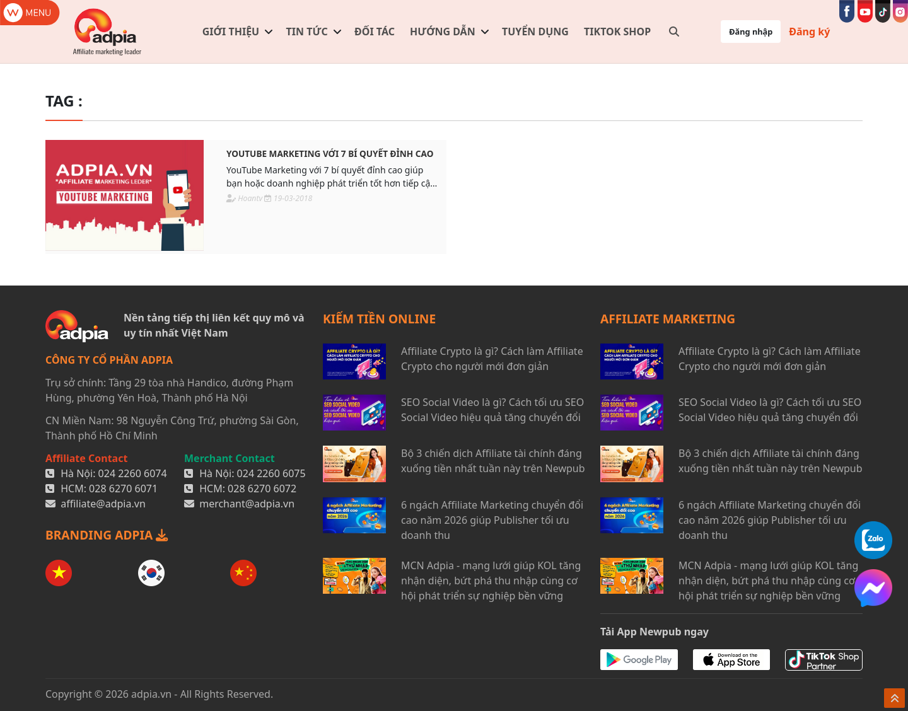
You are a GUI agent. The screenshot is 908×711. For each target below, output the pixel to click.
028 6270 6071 (123, 488)
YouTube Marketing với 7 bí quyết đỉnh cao (329, 153)
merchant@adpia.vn (246, 504)
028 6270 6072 (262, 488)
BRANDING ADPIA (106, 534)
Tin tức (307, 31)
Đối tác (374, 31)
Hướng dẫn (442, 31)
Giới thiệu (230, 31)
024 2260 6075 (271, 473)
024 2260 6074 (132, 473)
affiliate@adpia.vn (103, 504)
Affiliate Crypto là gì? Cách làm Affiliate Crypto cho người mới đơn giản (492, 358)
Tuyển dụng (535, 31)
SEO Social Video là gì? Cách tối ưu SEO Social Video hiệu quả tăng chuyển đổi (492, 409)
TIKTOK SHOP (617, 31)
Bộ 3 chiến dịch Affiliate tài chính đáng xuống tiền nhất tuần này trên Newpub (493, 460)
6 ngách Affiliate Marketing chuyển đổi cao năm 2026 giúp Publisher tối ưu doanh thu (492, 520)
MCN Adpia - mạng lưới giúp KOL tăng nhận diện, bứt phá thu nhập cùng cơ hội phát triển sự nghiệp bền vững (491, 580)
